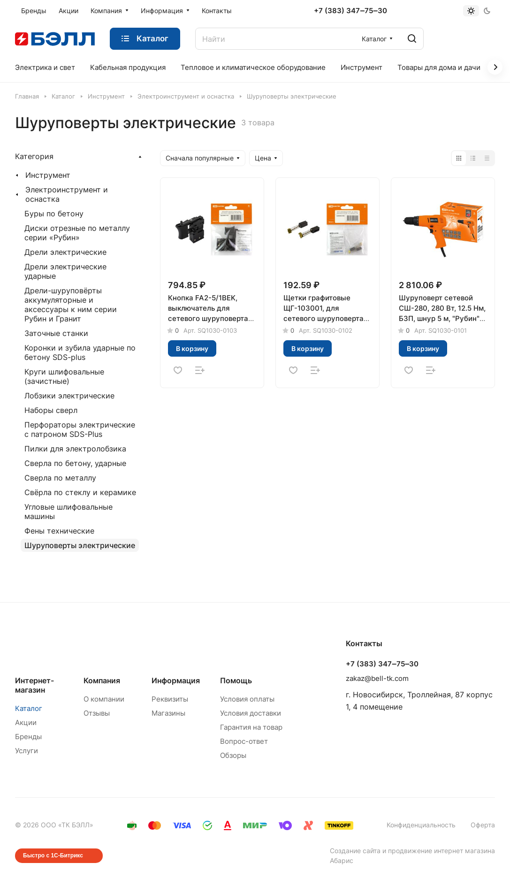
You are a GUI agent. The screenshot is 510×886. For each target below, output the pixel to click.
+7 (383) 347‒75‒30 (350, 11)
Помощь (236, 680)
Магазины (168, 713)
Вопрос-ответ (244, 741)
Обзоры (233, 755)
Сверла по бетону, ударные (75, 463)
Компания (102, 680)
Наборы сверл (50, 410)
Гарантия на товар (251, 727)
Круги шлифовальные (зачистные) (64, 376)
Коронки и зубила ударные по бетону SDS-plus (80, 352)
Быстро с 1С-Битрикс (53, 855)
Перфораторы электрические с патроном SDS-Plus (79, 429)
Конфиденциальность (421, 825)
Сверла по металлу (60, 477)
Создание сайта (355, 851)
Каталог (28, 708)
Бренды (28, 736)
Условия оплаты (247, 699)
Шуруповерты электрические (79, 545)
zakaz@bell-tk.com (377, 678)
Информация (176, 680)
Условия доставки (250, 713)
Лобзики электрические (69, 395)
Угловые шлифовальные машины (68, 511)
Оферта (483, 825)
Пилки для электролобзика (75, 448)
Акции (26, 722)
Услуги (26, 750)
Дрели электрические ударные (65, 271)
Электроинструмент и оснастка (66, 194)
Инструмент (47, 175)
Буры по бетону (54, 213)
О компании (104, 699)
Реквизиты (170, 699)
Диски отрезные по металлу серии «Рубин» (77, 232)
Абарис (341, 860)
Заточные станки (56, 333)
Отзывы (97, 713)
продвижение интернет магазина (441, 851)
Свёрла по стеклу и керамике (80, 492)
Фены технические (59, 530)
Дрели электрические (65, 252)
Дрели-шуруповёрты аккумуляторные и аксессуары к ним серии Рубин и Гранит (70, 304)
